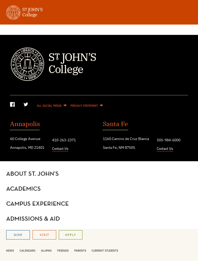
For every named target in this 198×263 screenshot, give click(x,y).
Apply (70, 235)
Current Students (105, 250)
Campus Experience (37, 204)
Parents (80, 250)
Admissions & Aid (33, 219)
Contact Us (60, 149)
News (10, 250)
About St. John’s (32, 174)
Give (18, 235)
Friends (63, 250)
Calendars (27, 250)
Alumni (46, 250)
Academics (23, 189)
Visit (44, 235)
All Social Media (49, 105)
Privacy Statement (84, 105)
